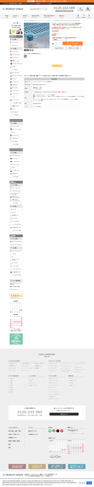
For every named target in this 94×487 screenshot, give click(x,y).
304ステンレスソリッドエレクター (15, 200)
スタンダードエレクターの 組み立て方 (15, 284)
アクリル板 (13, 141)
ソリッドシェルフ (14, 162)
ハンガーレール (14, 82)
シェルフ (13, 209)
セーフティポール (14, 73)
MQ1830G (39, 92)
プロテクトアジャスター (16, 76)
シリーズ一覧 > (15, 115)
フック (12, 97)
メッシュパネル (14, 221)
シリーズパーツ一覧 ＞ (16, 230)
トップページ (26, 20)
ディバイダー (14, 88)
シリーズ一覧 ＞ (16, 203)
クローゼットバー (14, 171)
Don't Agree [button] (82, 483)
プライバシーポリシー (14, 289)
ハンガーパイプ (14, 94)
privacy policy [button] (48, 484)
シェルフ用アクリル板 (15, 103)
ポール (12, 67)
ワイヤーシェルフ (14, 55)
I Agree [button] (89, 483)
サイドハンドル (14, 100)
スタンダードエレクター (16, 245)
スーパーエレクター (15, 188)
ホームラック (14, 45)
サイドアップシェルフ (15, 129)
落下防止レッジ (14, 215)
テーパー (13, 109)
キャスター (13, 79)
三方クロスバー (14, 85)
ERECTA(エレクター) (33, 20)
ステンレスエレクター (15, 191)
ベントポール (14, 70)
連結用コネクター (14, 106)
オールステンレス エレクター (14, 194)
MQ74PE (45, 92)
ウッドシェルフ (14, 58)
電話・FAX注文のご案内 (15, 286)
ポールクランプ (14, 112)
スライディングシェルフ (16, 64)
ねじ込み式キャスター (15, 227)
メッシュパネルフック (15, 224)
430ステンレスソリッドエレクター (15, 197)
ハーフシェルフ (14, 91)
